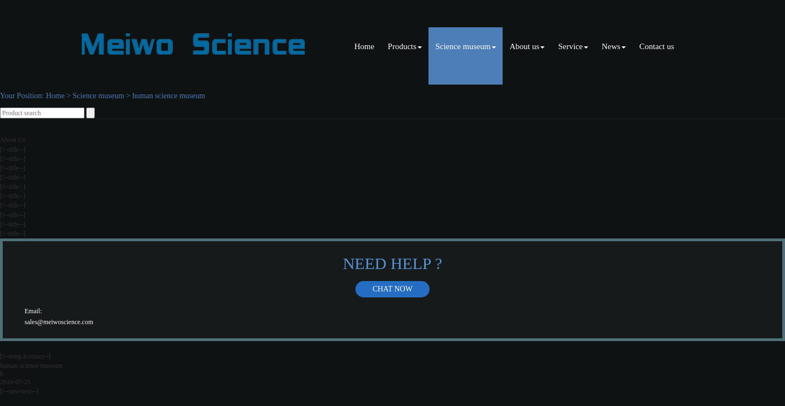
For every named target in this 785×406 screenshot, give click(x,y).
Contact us (656, 46)
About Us (12, 140)
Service (573, 46)
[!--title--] (13, 149)
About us (527, 46)
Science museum (466, 46)
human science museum (169, 96)
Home (364, 46)
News (614, 46)
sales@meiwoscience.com (59, 322)
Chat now (392, 289)
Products (405, 46)
